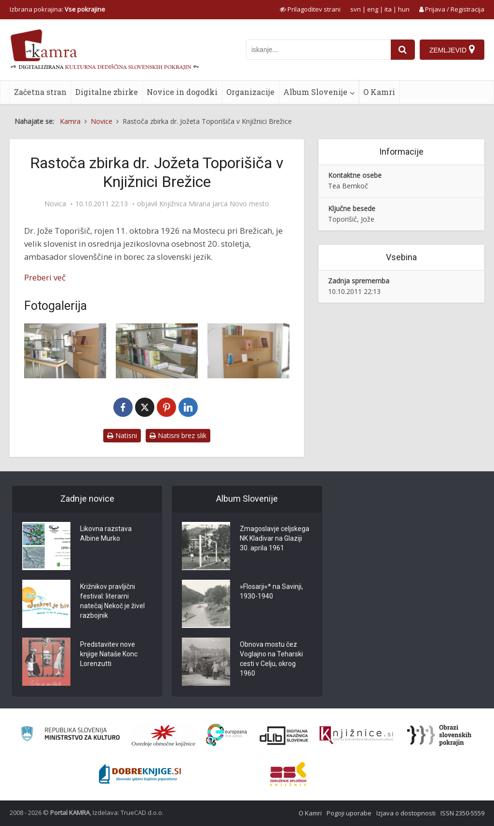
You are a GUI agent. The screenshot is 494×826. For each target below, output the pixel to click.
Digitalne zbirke (106, 92)
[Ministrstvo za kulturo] (70, 735)
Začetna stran (40, 92)
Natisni (122, 435)
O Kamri (379, 92)
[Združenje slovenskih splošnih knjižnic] (356, 735)
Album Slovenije (315, 92)
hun (404, 9)
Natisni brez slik (178, 435)
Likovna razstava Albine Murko (106, 534)
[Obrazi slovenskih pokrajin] (439, 735)
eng (372, 9)
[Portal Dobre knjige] (140, 774)
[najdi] (403, 50)
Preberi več (45, 277)
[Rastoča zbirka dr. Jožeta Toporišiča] (65, 350)
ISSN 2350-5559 (462, 813)
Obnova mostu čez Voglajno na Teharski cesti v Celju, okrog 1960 (271, 659)
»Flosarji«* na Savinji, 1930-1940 (271, 591)
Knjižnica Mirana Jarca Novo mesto (214, 204)
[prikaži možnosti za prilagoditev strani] (310, 9)
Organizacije (250, 92)
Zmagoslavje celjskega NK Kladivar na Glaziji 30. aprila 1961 (274, 538)
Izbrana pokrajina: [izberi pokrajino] (57, 9)
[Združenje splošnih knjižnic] (288, 774)
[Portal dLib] (284, 735)
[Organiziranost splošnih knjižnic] (163, 735)
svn (355, 9)
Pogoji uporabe (349, 813)
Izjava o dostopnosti (406, 813)
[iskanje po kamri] (318, 50)
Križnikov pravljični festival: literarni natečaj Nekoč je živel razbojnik (112, 601)
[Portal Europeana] (226, 735)
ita (388, 9)
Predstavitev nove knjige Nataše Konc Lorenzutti (108, 654)
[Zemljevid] (452, 50)
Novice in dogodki (182, 92)
